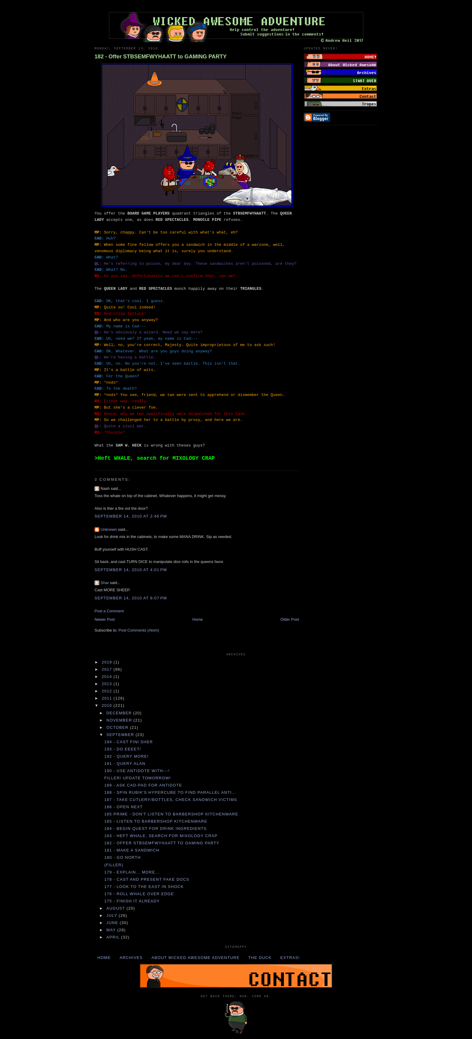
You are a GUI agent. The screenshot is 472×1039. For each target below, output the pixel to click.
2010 (107, 705)
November (120, 720)
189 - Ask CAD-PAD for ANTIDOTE (143, 785)
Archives (131, 957)
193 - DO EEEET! (122, 749)
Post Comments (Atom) (139, 630)
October (118, 727)
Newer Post (105, 619)
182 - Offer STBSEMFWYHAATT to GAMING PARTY (161, 57)
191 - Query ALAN (124, 763)
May (112, 930)
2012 (107, 691)
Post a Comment (109, 611)
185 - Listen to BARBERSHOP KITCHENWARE (155, 821)
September (121, 734)
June (113, 922)
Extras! (290, 957)
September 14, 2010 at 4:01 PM (131, 569)
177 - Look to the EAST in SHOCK (144, 886)
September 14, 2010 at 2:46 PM (131, 516)
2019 (107, 662)
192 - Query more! (126, 756)
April (114, 937)
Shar (105, 582)
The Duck (260, 957)
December (120, 713)
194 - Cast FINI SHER (128, 742)
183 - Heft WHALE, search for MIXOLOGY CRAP (160, 835)
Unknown (109, 529)
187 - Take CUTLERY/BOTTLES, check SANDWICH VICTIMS (170, 799)
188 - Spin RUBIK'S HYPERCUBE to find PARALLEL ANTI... (170, 792)
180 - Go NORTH (122, 857)
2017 (107, 669)
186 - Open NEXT (123, 807)
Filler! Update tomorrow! (137, 778)
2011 (107, 698)
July (113, 915)
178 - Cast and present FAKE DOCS (146, 879)
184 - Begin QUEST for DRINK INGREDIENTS (155, 828)
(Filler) (113, 865)
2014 (107, 676)
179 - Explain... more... (132, 872)
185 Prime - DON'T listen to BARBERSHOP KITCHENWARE (171, 814)
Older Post (290, 619)
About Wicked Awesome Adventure (195, 957)
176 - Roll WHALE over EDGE (139, 894)
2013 (107, 684)
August (117, 908)
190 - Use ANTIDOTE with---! (136, 770)
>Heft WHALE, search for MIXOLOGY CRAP (155, 458)
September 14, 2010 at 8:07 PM (131, 598)
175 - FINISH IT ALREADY (132, 901)
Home (197, 619)
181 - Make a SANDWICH (131, 850)
